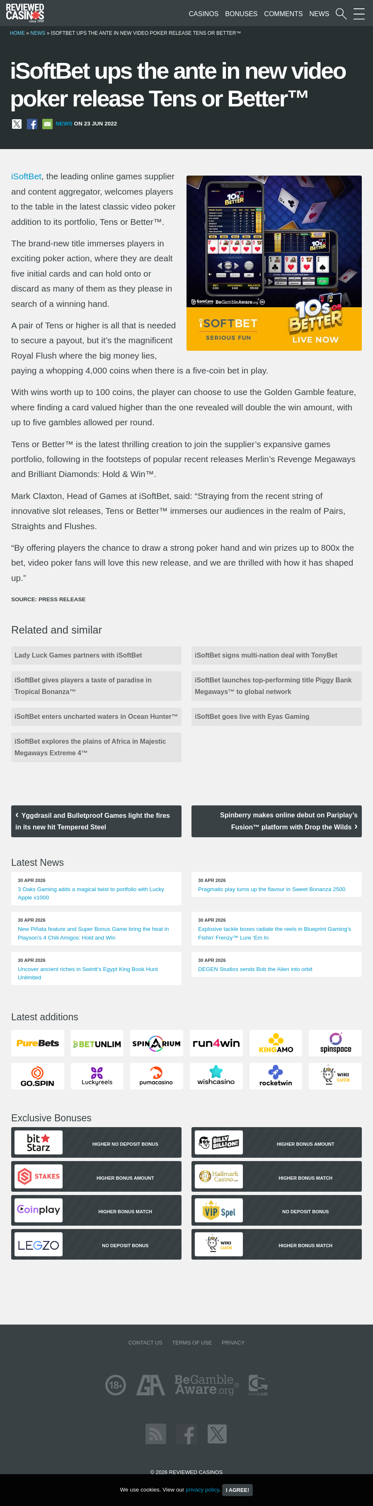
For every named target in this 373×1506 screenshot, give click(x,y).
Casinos (204, 13)
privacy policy (202, 1490)
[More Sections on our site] (359, 13)
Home (17, 33)
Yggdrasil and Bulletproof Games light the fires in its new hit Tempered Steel (92, 821)
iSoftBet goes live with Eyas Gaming (252, 716)
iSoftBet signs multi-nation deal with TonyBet (266, 655)
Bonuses (241, 13)
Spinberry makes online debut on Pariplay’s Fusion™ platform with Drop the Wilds (289, 821)
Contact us (145, 1343)
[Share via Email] (47, 123)
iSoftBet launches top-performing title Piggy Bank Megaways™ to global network (273, 686)
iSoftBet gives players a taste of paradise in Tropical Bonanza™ (83, 686)
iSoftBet (26, 176)
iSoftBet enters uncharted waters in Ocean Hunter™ (96, 716)
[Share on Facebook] (32, 123)
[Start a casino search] (341, 13)
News (319, 13)
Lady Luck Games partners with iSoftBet (78, 655)
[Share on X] (17, 123)
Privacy (233, 1343)
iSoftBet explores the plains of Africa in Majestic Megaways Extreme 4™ (90, 747)
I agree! (237, 1490)
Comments (283, 13)
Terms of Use (192, 1343)
